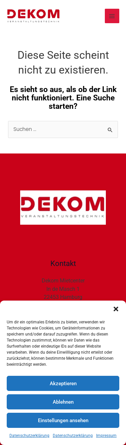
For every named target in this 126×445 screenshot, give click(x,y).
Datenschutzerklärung (29, 435)
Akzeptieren (63, 384)
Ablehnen (63, 402)
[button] (116, 309)
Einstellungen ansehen (63, 420)
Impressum (106, 435)
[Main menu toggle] (112, 16)
